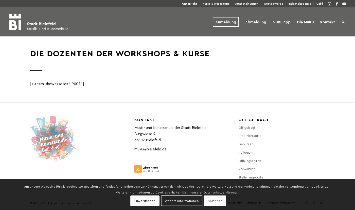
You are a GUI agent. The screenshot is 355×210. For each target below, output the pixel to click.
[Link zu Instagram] (329, 3)
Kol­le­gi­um (245, 152)
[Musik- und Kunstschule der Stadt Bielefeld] (39, 21)
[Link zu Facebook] (336, 3)
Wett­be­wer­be (273, 3)
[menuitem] (190, 3)
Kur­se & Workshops (216, 3)
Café (319, 3)
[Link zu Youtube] (344, 3)
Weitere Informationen (182, 200)
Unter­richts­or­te (250, 135)
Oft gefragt (246, 127)
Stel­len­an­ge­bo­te (250, 177)
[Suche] (343, 21)
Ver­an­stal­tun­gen (246, 3)
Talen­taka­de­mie (299, 3)
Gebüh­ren (245, 144)
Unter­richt (189, 3)
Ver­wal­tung (246, 169)
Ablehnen (215, 200)
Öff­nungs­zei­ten (249, 160)
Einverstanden (145, 200)
